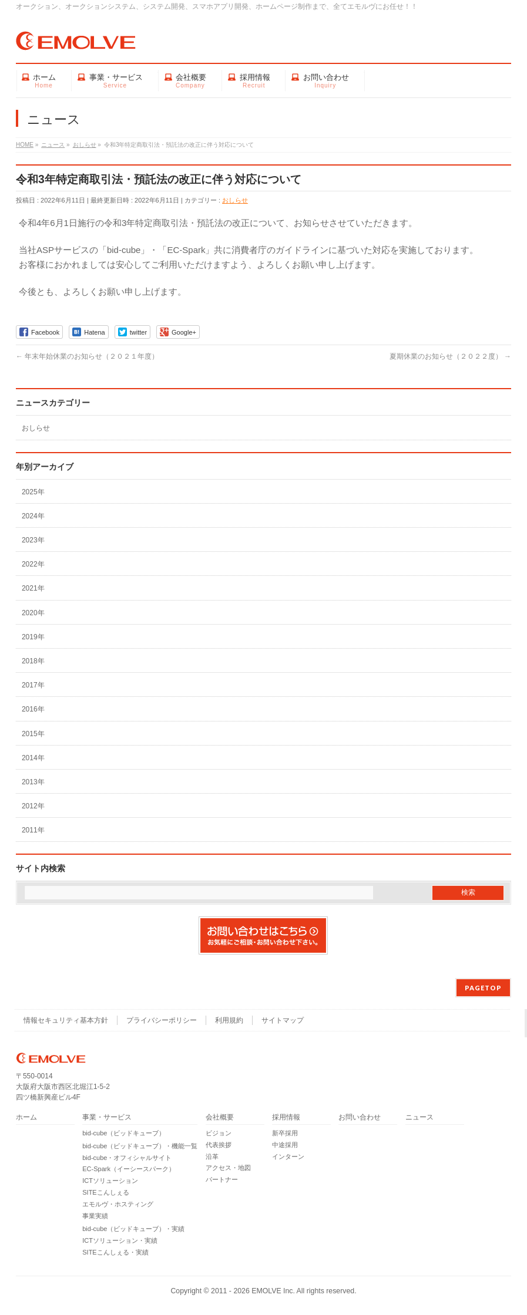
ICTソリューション (110, 1180)
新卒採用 (285, 1133)
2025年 (33, 492)
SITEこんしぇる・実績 (115, 1252)
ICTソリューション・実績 (119, 1240)
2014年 (33, 758)
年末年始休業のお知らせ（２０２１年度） (87, 356)
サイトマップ (282, 1020)
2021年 (33, 588)
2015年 (33, 734)
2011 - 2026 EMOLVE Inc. (253, 1291)
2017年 (33, 685)
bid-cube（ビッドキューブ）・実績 (133, 1228)
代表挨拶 (218, 1144)
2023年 (33, 540)
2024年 (33, 516)
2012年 (33, 806)
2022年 (33, 564)
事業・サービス (107, 1117)
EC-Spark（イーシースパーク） (128, 1168)
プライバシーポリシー (161, 1020)
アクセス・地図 (228, 1167)
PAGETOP (483, 988)
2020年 (33, 613)
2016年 (33, 709)
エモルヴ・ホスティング (117, 1204)
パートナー (222, 1179)
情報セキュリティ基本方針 (66, 1020)
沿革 (212, 1156)
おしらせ (235, 200)
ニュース (419, 1117)
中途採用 (285, 1144)
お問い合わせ (359, 1117)
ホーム (26, 1117)
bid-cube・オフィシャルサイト (127, 1157)
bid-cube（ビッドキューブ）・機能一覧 (139, 1145)
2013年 (33, 782)
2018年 (33, 661)
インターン (288, 1156)
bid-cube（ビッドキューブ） (123, 1133)
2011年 (33, 830)
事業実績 (95, 1215)
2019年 (33, 637)
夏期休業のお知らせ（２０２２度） (450, 356)
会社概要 (220, 1117)
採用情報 (286, 1117)
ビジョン (218, 1133)
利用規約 (229, 1020)
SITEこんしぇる (105, 1192)
